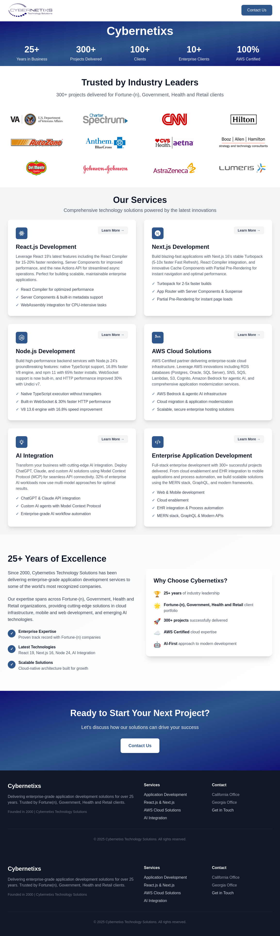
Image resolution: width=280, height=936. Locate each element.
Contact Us (256, 10)
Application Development (165, 795)
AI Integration (155, 818)
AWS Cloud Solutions (162, 810)
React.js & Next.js (159, 802)
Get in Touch (223, 810)
